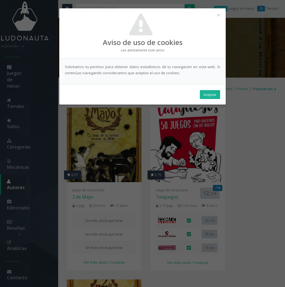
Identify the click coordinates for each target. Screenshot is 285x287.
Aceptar (210, 94)
